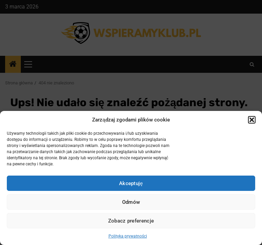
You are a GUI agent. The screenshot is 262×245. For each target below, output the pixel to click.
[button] (251, 119)
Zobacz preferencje (131, 221)
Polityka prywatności (127, 236)
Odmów (131, 202)
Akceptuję (131, 183)
